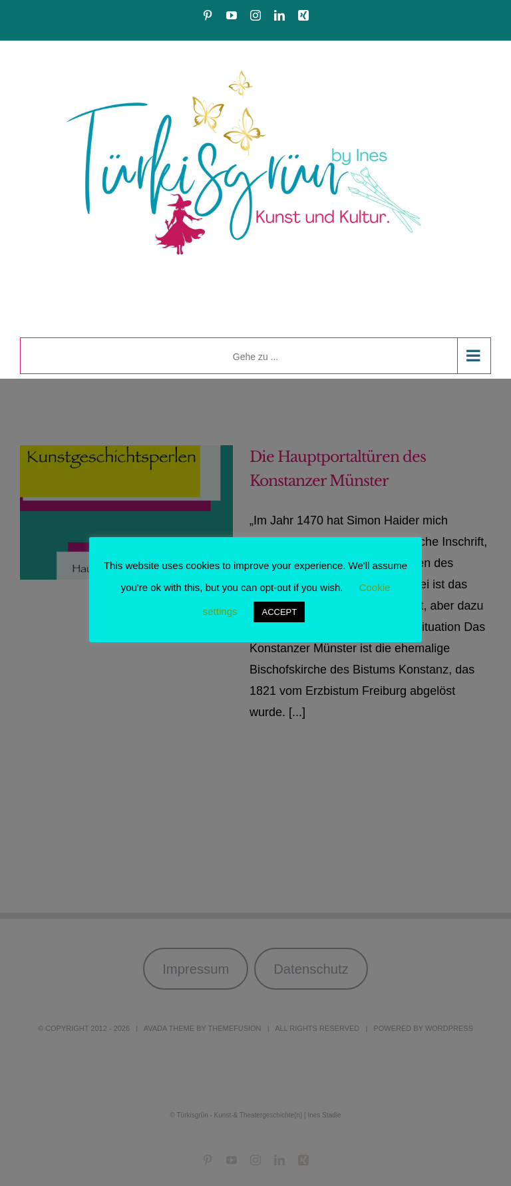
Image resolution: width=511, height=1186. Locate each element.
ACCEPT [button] (279, 612)
